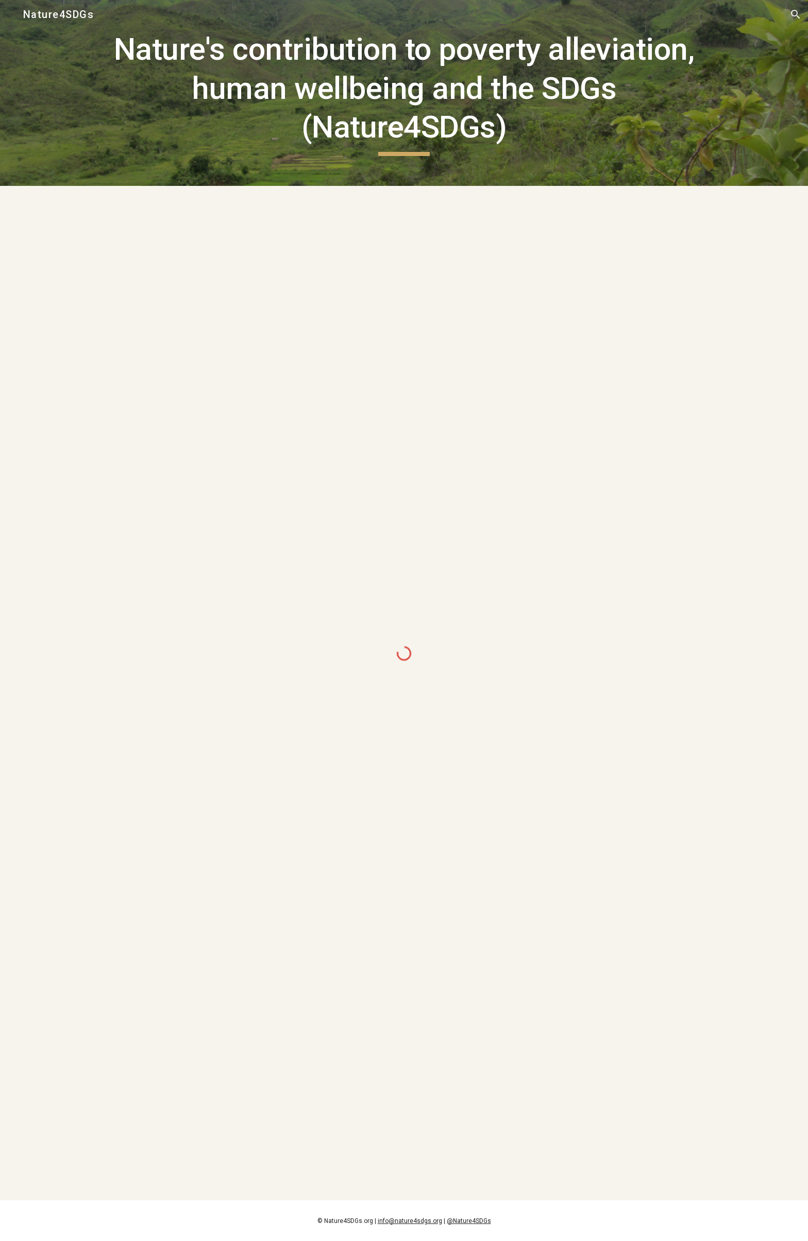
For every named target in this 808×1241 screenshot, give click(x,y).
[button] (795, 14)
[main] (404, 93)
